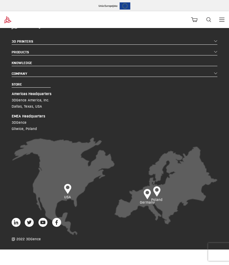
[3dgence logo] (21, 19)
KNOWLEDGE (22, 63)
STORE (17, 84)
